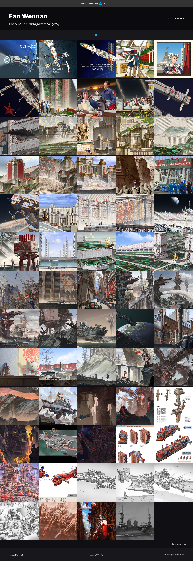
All (96, 35)
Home (168, 19)
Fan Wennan (28, 16)
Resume (179, 19)
